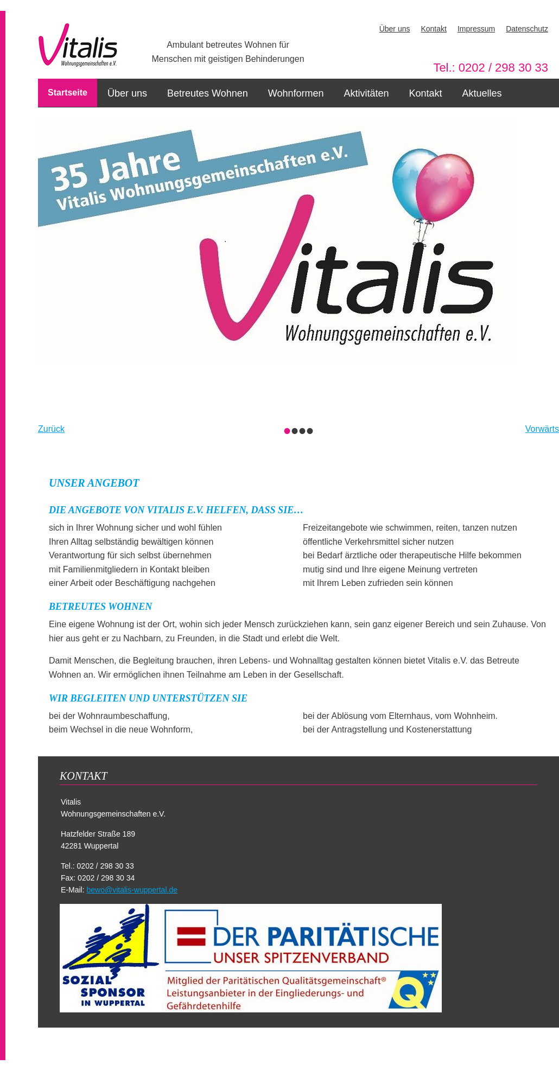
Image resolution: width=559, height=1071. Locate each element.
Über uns (394, 28)
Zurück (51, 429)
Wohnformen (296, 93)
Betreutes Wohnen (207, 93)
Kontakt (433, 28)
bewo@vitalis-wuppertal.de (131, 889)
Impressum (476, 28)
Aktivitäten (366, 93)
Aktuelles (482, 93)
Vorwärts (542, 429)
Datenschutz (527, 28)
